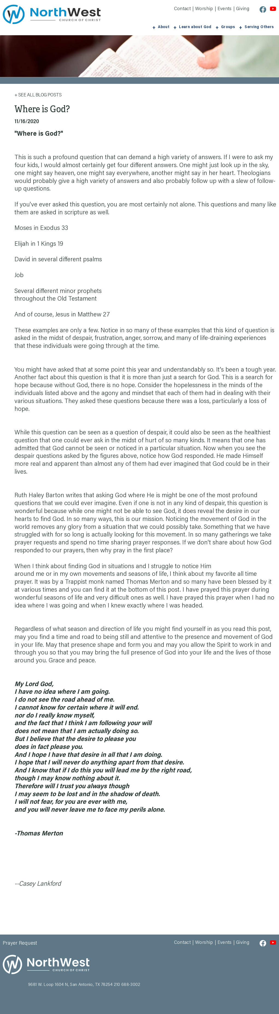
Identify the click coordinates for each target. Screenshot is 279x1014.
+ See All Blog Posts (37, 94)
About (172, 26)
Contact (182, 9)
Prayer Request (20, 942)
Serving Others (260, 26)
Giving (242, 9)
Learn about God (201, 26)
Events (225, 9)
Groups (232, 26)
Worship (204, 9)
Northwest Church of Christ (52, 14)
